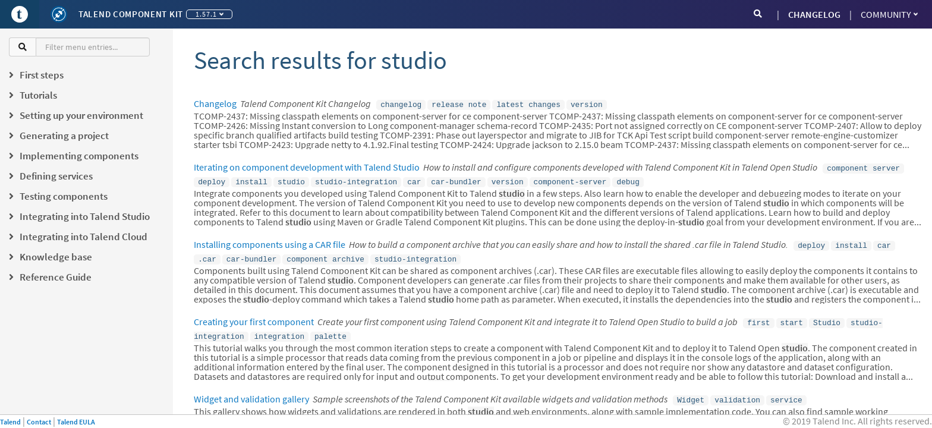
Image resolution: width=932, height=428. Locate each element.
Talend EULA (76, 421)
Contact (39, 421)
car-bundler (456, 179)
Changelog (215, 103)
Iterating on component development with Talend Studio (307, 166)
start (791, 316)
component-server (570, 179)
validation (737, 391)
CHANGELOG (814, 14)
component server (863, 166)
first (758, 316)
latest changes (528, 104)
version (587, 104)
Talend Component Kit (130, 14)
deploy (211, 179)
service (786, 391)
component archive (325, 253)
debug (627, 179)
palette (330, 328)
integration (279, 328)
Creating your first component (254, 316)
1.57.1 (209, 14)
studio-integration (356, 179)
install (251, 179)
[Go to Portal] (19, 14)
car (414, 179)
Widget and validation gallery (251, 390)
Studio (826, 316)
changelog (400, 104)
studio (291, 179)
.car (207, 253)
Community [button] (889, 14)
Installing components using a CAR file (269, 241)
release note (459, 104)
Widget (690, 391)
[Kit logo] (58, 14)
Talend (10, 421)
